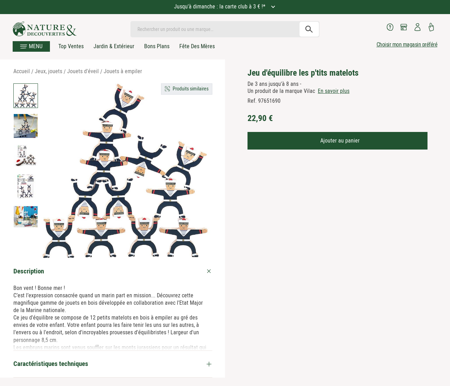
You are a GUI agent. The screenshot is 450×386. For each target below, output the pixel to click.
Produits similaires (190, 88)
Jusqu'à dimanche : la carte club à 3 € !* (220, 6)
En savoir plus (333, 91)
